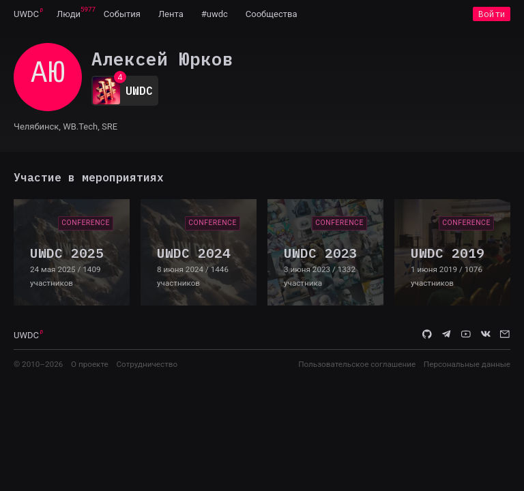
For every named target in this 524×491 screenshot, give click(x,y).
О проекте (89, 364)
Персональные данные (467, 364)
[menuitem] (26, 13)
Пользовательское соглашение (357, 364)
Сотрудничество (146, 364)
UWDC (26, 14)
